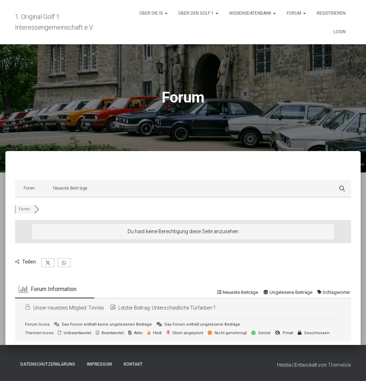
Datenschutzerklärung (47, 364)
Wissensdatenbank (252, 13)
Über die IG (153, 13)
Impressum (99, 364)
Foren (29, 188)
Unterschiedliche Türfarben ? (184, 308)
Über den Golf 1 (198, 13)
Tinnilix (96, 308)
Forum (296, 13)
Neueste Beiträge (70, 188)
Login (339, 31)
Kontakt (133, 364)
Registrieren (331, 13)
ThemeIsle (339, 365)
